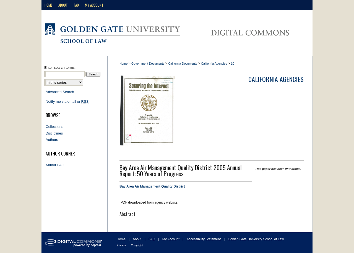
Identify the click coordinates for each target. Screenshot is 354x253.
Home (123, 63)
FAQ (152, 239)
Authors (52, 140)
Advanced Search (60, 92)
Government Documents (147, 63)
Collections (54, 127)
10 (232, 63)
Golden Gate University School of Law (256, 239)
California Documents (182, 63)
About (137, 239)
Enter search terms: (60, 67)
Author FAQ (55, 165)
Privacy (122, 245)
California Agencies (214, 63)
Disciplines (54, 133)
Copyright (137, 245)
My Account (171, 239)
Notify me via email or (67, 101)
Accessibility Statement (204, 239)
